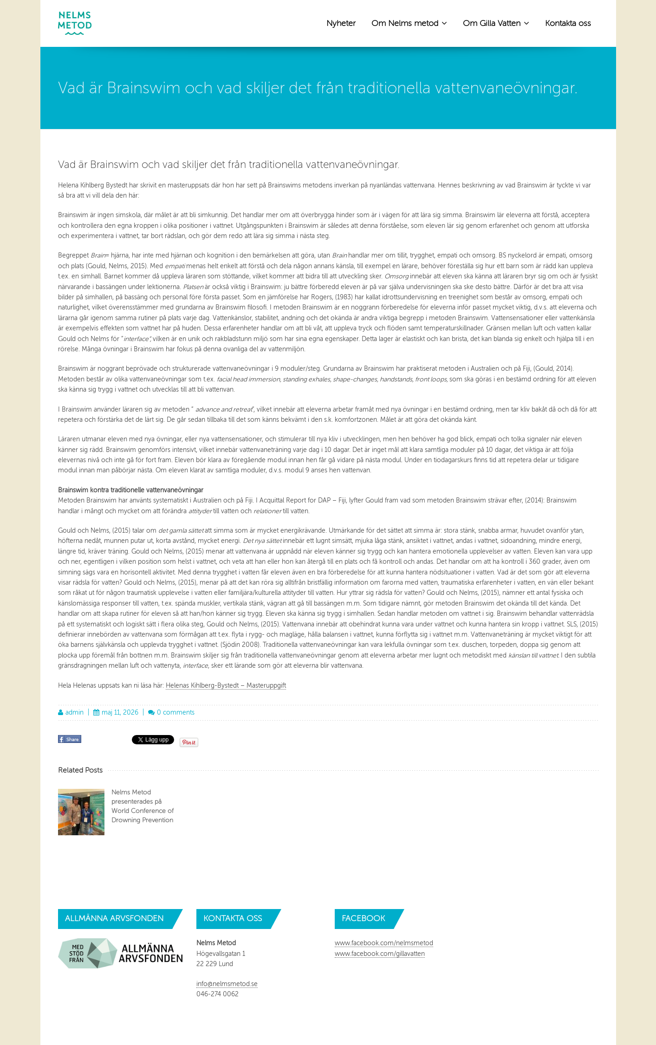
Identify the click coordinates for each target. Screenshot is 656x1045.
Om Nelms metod (409, 23)
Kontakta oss (568, 23)
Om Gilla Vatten (496, 23)
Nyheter (341, 23)
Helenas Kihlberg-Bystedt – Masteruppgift (226, 685)
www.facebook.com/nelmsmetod (384, 943)
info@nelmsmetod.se (227, 983)
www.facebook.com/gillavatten (380, 953)
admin (74, 712)
